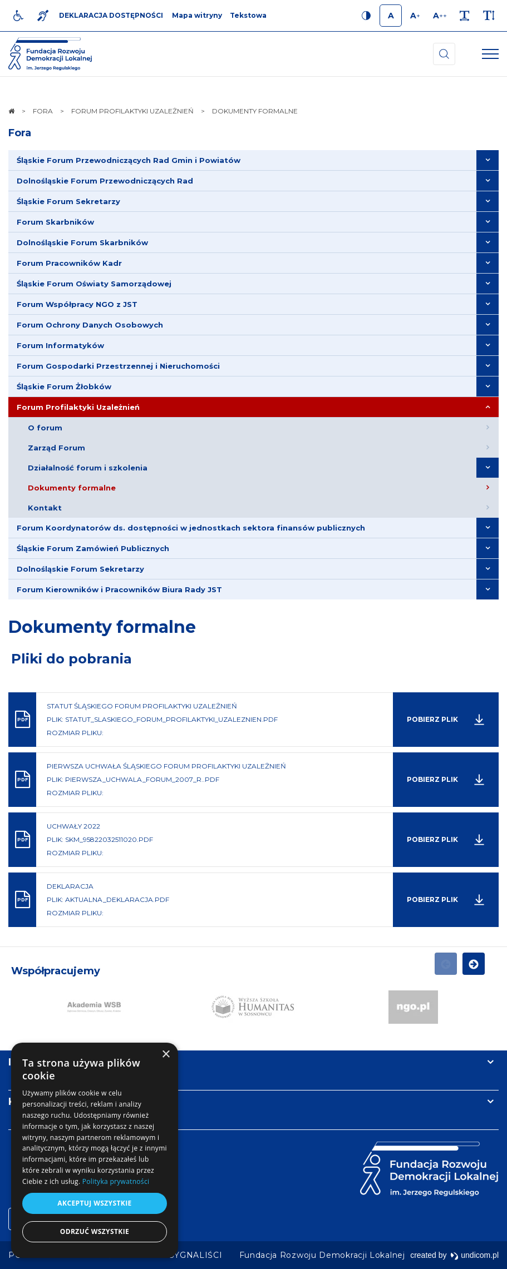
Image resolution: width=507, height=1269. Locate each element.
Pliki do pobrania (71, 659)
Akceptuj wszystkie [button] (94, 1203)
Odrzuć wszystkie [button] (94, 1231)
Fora (19, 133)
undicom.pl (474, 1255)
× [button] (165, 1054)
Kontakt (29, 1101)
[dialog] (94, 1150)
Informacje (37, 1062)
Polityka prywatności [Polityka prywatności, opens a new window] (115, 1181)
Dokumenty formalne (102, 627)
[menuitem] (253, 160)
